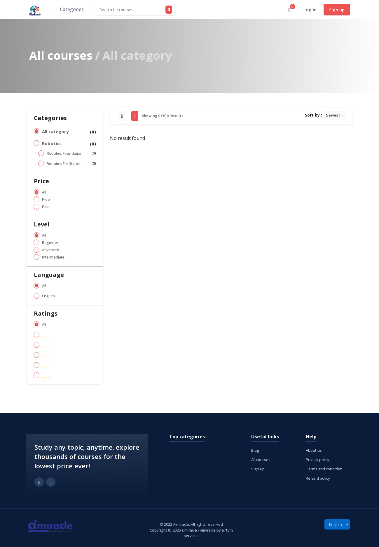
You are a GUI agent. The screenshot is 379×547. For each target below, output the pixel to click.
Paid (46, 207)
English (48, 296)
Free (46, 199)
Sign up (337, 10)
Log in (310, 10)
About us (314, 450)
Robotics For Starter (64, 163)
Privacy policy (317, 459)
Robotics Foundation (65, 153)
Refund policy (318, 478)
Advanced (50, 250)
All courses (61, 56)
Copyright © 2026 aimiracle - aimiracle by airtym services (191, 533)
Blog (255, 450)
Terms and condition (324, 469)
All (44, 192)
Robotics (52, 144)
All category (55, 132)
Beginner (50, 242)
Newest (333, 115)
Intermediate (53, 257)
